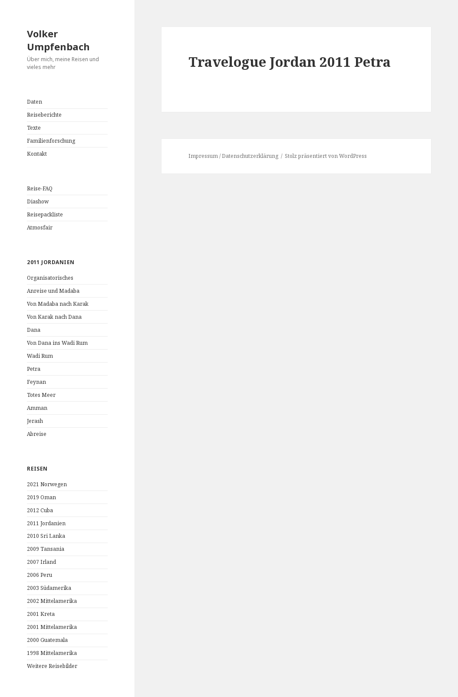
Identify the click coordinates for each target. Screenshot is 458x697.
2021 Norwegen (47, 484)
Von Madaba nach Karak (58, 304)
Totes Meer (41, 395)
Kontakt (37, 153)
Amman (37, 408)
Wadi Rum (40, 356)
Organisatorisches (50, 277)
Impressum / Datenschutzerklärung (233, 156)
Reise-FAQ (40, 188)
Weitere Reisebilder (52, 666)
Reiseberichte (44, 114)
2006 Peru (39, 575)
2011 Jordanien (46, 523)
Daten (34, 101)
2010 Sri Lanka (46, 536)
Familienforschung (51, 140)
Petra (33, 369)
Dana (33, 330)
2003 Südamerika (49, 588)
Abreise (36, 434)
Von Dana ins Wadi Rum (57, 343)
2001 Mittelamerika (52, 627)
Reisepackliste (45, 214)
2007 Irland (41, 562)
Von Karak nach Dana (54, 317)
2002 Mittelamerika (52, 601)
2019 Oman (41, 497)
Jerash (35, 421)
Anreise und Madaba (53, 291)
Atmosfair (40, 227)
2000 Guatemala (47, 640)
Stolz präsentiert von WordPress (326, 156)
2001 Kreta (41, 614)
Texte (34, 127)
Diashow (38, 201)
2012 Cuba (40, 510)
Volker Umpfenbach (58, 40)
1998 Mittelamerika (52, 653)
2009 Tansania (45, 549)
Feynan (36, 382)
